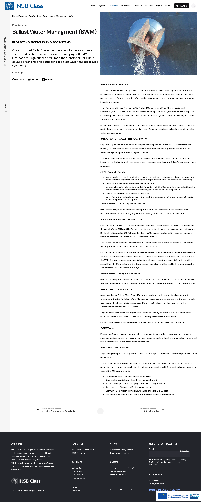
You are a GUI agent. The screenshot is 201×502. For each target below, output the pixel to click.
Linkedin (47, 79)
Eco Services (35, 16)
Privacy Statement (156, 484)
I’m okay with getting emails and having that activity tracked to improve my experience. (167, 461)
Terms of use (154, 480)
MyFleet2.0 (181, 5)
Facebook (18, 79)
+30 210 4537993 (78, 478)
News (167, 5)
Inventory (125, 5)
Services (114, 5)
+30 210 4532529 (78, 475)
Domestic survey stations (120, 453)
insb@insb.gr (77, 490)
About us (137, 5)
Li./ (127, 490)
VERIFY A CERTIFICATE (119, 474)
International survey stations (121, 450)
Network (149, 5)
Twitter (33, 79)
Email (151, 449)
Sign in (159, 5)
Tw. (131, 490)
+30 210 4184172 (78, 471)
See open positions (118, 471)
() (120, 111)
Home (92, 5)
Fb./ (122, 490)
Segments (102, 5)
